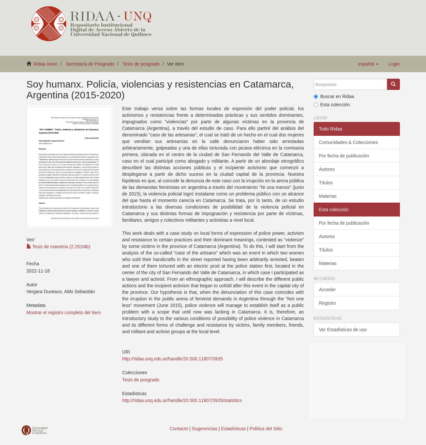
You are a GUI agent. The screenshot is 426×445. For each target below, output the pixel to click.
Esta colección (332, 104)
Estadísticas (233, 428)
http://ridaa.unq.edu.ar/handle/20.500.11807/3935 (172, 358)
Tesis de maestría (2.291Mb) (58, 246)
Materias (328, 196)
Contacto (179, 428)
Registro (327, 303)
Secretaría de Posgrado (90, 64)
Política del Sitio (266, 428)
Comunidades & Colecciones (348, 142)
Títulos (326, 182)
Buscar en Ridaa (334, 96)
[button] (368, 64)
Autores (327, 169)
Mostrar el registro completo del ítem (64, 312)
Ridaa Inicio (45, 64)
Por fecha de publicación (344, 155)
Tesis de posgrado (141, 64)
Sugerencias (204, 428)
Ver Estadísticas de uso (343, 329)
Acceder (327, 289)
